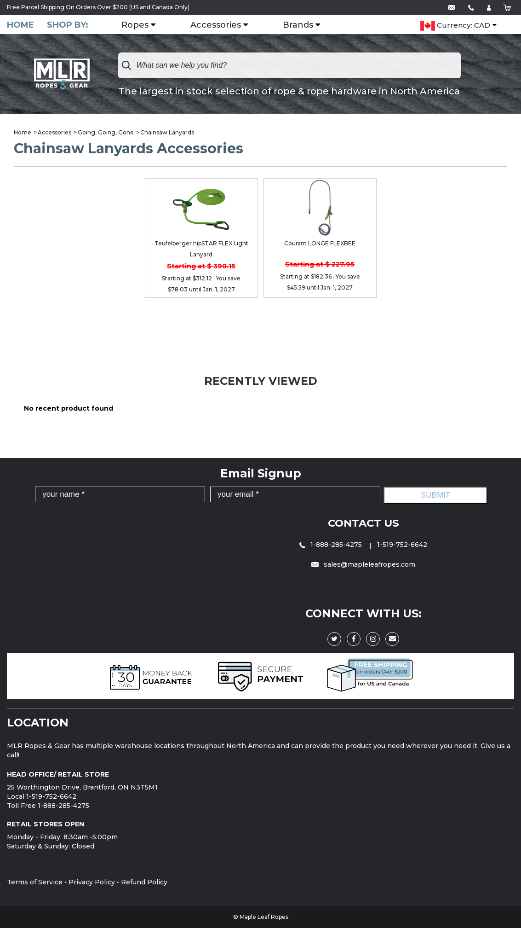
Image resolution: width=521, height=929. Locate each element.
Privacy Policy (92, 883)
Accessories (221, 25)
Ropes (140, 25)
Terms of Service (35, 883)
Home (20, 25)
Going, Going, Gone (106, 133)
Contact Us (363, 523)
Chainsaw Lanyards (167, 133)
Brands (303, 25)
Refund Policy (144, 883)
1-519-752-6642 (402, 545)
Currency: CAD (455, 26)
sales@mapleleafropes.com (363, 565)
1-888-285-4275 (331, 545)
